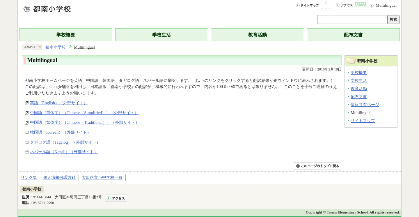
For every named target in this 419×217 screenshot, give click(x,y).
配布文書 (353, 34)
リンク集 (29, 177)
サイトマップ (363, 120)
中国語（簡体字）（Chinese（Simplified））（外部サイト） (84, 112)
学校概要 (65, 34)
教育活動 (257, 34)
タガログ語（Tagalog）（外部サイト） (65, 142)
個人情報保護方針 (59, 177)
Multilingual (386, 5)
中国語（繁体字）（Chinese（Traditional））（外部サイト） (84, 122)
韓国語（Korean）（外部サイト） (60, 132)
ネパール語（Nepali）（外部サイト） (64, 151)
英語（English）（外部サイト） (59, 102)
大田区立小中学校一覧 (102, 177)
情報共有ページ (365, 104)
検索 (393, 19)
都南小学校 (55, 47)
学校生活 (161, 34)
